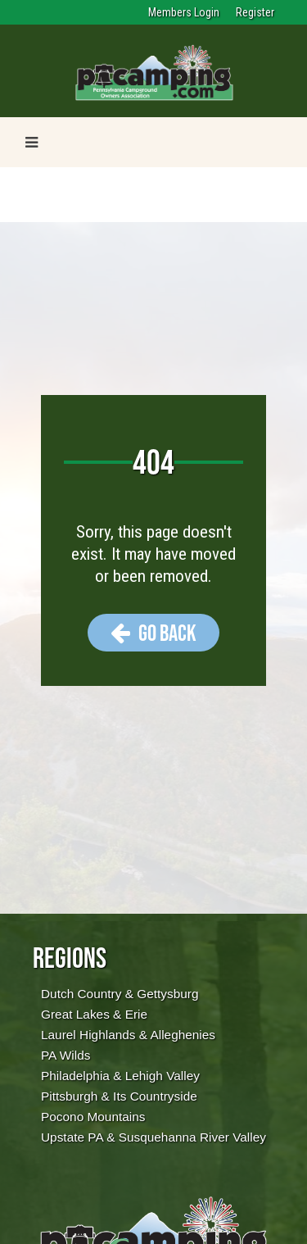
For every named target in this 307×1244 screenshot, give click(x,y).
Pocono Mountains (93, 1117)
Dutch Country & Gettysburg (119, 994)
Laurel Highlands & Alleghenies (128, 1035)
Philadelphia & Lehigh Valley (120, 1076)
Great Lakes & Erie (94, 1014)
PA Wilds (65, 1055)
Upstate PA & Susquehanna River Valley (153, 1137)
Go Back (153, 633)
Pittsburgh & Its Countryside (119, 1096)
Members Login (183, 12)
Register (255, 12)
